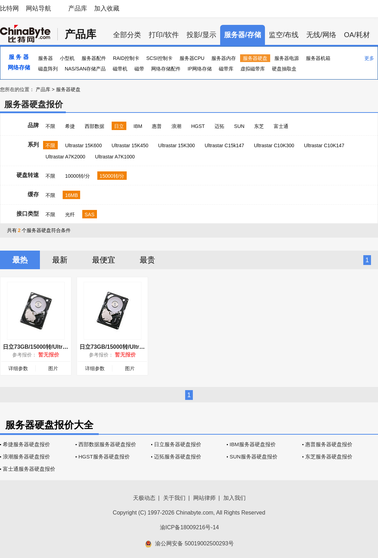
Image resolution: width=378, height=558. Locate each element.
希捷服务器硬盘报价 (26, 444)
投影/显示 (202, 35)
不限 (50, 126)
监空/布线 (284, 35)
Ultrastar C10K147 (324, 145)
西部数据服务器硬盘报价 (107, 444)
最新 (60, 260)
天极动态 (144, 498)
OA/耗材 (357, 35)
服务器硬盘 (255, 58)
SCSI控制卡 (159, 58)
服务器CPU (192, 58)
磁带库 (226, 69)
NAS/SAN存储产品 (85, 69)
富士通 (281, 126)
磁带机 (120, 69)
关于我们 (174, 498)
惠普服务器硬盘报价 (328, 444)
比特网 (9, 8)
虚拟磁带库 (252, 69)
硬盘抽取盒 (284, 69)
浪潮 (176, 126)
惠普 (157, 126)
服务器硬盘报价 (33, 104)
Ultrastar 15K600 (83, 145)
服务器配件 (94, 58)
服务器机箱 (318, 58)
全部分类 (127, 35)
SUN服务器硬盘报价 (254, 457)
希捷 (70, 126)
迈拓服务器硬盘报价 (177, 457)
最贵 (147, 260)
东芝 (259, 126)
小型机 (67, 58)
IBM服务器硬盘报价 (253, 444)
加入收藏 (106, 8)
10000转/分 (77, 176)
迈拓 (219, 126)
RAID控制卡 (126, 58)
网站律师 (204, 498)
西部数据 (94, 126)
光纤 (70, 214)
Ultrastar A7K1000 (115, 156)
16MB (71, 195)
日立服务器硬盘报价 (177, 444)
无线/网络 (321, 35)
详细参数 (18, 368)
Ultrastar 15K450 (130, 145)
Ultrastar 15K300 (176, 145)
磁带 (139, 69)
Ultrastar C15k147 (224, 145)
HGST (198, 126)
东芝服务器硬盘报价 (328, 457)
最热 (20, 260)
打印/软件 (164, 35)
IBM (138, 126)
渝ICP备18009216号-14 (189, 527)
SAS (89, 214)
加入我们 (234, 498)
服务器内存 (223, 58)
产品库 (77, 8)
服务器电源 (286, 58)
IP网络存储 (200, 69)
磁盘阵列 (48, 69)
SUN (239, 126)
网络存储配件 (166, 69)
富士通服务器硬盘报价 (29, 469)
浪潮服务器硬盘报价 (26, 457)
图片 (53, 368)
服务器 (45, 58)
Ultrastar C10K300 (274, 145)
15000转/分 (112, 176)
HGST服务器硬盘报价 (104, 457)
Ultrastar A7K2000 (65, 156)
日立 (119, 126)
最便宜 (103, 260)
